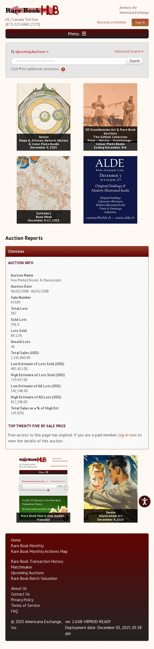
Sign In (140, 22)
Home (16, 540)
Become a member (111, 22)
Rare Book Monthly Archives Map (39, 551)
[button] (129, 51)
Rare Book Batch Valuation (34, 578)
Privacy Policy (22, 599)
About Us (19, 588)
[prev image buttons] (20, 116)
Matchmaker (21, 567)
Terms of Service (25, 605)
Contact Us (20, 594)
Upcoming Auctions (30, 51)
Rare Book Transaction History (37, 561)
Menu (77, 34)
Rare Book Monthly (27, 545)
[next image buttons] (67, 116)
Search (135, 61)
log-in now (127, 435)
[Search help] (63, 69)
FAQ (14, 611)
